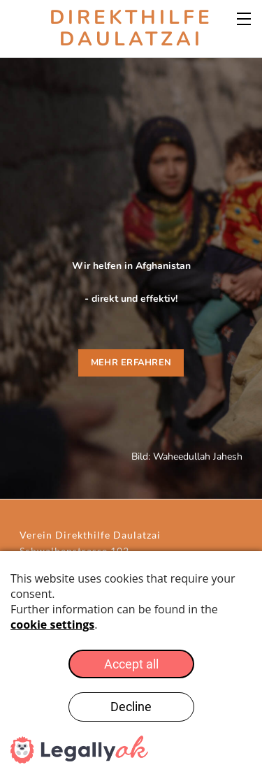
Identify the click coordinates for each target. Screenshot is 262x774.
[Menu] (244, 17)
